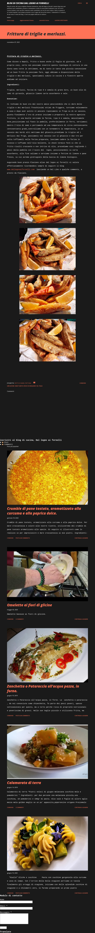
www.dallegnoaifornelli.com (20, 170)
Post (5, 442)
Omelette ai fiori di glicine (29, 605)
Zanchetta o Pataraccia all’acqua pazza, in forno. (43, 688)
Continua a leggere (81, 538)
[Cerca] (80, 3)
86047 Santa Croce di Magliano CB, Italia (28, 386)
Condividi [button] (83, 383)
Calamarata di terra (24, 782)
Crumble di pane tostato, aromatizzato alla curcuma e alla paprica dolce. (44, 511)
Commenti (7, 444)
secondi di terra (44, 20)
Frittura (28, 383)
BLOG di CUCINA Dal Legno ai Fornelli (28, 3)
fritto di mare (19, 383)
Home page (10, 20)
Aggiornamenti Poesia (27, 20)
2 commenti (20, 619)
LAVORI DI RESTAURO (61, 20)
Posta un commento (23, 538)
